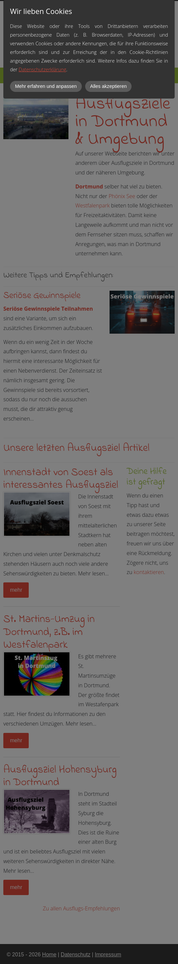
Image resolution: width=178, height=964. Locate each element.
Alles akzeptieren (108, 86)
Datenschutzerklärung (42, 69)
